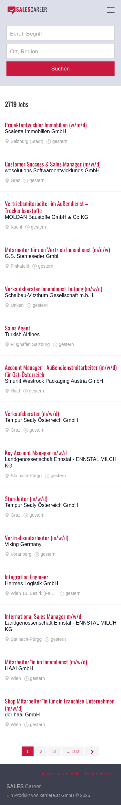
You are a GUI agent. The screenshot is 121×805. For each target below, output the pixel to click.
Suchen (60, 69)
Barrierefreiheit (100, 773)
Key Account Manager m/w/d (36, 452)
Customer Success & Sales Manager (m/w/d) (53, 164)
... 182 (73, 751)
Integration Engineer (26, 577)
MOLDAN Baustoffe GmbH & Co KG (46, 217)
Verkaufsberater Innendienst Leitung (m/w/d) (53, 288)
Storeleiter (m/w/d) (26, 498)
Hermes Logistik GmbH (31, 583)
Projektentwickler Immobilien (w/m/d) (46, 125)
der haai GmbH (22, 714)
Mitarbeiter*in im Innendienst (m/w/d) (46, 662)
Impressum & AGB (60, 773)
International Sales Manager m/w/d (43, 616)
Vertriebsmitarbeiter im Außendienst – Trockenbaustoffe (46, 207)
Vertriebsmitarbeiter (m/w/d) (36, 537)
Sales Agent (17, 328)
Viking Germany (23, 544)
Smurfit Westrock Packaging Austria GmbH (54, 381)
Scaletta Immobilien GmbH (35, 131)
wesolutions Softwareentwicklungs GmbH (52, 170)
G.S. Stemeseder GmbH (33, 256)
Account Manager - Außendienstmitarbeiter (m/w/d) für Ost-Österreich (61, 371)
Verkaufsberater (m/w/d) (32, 413)
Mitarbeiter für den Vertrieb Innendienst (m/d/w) (57, 249)
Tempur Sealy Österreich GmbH (41, 420)
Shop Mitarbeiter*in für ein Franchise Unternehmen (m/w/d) (60, 704)
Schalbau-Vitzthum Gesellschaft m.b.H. (50, 295)
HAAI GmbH (19, 668)
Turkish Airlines (22, 334)
